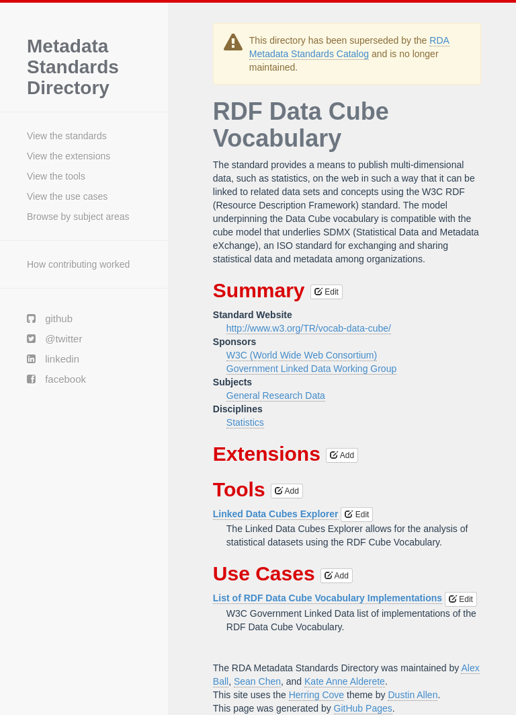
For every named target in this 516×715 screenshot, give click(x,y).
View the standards (67, 135)
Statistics (245, 422)
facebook (56, 379)
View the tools (56, 176)
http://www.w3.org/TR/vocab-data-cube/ (308, 328)
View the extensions (68, 156)
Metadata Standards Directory (73, 67)
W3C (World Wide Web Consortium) (301, 355)
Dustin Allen (412, 694)
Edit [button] (326, 292)
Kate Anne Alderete (344, 681)
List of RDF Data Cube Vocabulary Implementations (327, 598)
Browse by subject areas (78, 216)
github (50, 318)
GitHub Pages (363, 708)
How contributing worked (78, 264)
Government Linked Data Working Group (311, 368)
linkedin (53, 359)
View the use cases (67, 196)
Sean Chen (257, 681)
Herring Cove (316, 694)
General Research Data (275, 395)
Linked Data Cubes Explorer (276, 514)
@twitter (54, 338)
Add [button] (342, 455)
